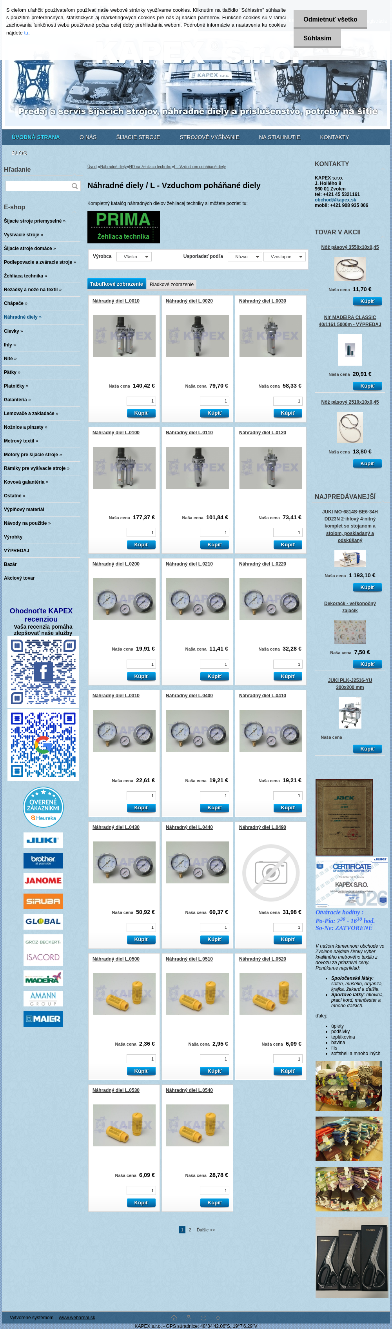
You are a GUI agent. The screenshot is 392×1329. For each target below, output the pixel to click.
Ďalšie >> (206, 1229)
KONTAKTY (334, 137)
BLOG (19, 153)
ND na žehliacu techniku (150, 167)
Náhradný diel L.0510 (189, 959)
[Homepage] (36, 137)
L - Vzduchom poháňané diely (200, 167)
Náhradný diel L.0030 (262, 301)
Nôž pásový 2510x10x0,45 (350, 402)
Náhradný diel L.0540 (189, 1090)
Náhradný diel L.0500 (116, 959)
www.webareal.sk (77, 1317)
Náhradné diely (113, 167)
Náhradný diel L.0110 (189, 432)
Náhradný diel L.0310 (116, 695)
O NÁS (88, 137)
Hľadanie (17, 169)
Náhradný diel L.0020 (189, 301)
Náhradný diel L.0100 (116, 432)
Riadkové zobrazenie (172, 284)
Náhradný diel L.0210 (189, 564)
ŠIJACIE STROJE (138, 137)
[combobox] (245, 256)
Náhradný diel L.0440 (189, 827)
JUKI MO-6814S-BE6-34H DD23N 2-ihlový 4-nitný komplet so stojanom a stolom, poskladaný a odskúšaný (350, 526)
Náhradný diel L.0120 (262, 432)
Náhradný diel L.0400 (189, 695)
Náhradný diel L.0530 (116, 1090)
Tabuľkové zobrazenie (116, 284)
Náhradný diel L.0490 (262, 827)
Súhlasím (317, 38)
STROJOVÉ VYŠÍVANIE (210, 137)
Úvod (91, 167)
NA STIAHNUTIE (280, 137)
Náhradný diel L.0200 (116, 564)
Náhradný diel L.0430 (116, 827)
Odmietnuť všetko (330, 19)
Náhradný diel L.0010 (116, 301)
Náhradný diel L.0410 (262, 695)
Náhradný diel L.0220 (262, 564)
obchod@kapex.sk (335, 200)
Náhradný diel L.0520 (262, 959)
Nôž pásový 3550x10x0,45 (350, 247)
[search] (74, 186)
